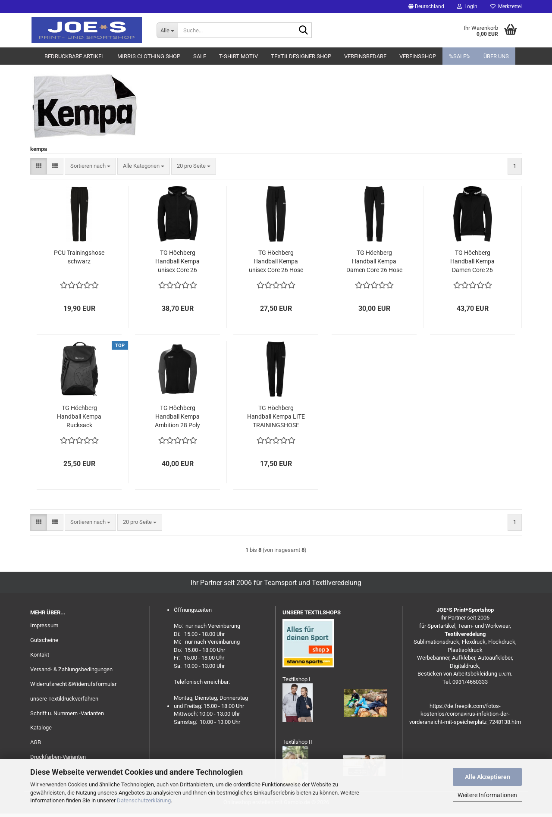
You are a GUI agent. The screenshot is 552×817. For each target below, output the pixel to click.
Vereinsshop (417, 56)
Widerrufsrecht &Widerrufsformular (73, 684)
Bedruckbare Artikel (74, 56)
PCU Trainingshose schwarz (79, 257)
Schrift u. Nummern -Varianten (67, 713)
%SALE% (459, 56)
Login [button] (467, 6)
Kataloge (41, 727)
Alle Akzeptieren (487, 776)
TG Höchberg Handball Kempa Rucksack (79, 416)
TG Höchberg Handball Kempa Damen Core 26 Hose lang (374, 261)
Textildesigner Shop (301, 56)
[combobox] (90, 166)
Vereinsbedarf (365, 56)
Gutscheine (44, 640)
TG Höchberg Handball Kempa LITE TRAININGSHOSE (276, 416)
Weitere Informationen (487, 795)
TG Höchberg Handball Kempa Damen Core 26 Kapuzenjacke (472, 261)
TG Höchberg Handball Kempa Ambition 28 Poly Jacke (177, 416)
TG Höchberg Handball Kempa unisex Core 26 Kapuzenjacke (177, 261)
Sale (199, 56)
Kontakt (39, 654)
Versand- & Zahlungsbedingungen (71, 669)
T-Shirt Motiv (238, 56)
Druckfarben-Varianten (58, 757)
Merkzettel (506, 6)
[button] (426, 6)
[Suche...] (167, 30)
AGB (35, 742)
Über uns (496, 56)
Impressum (44, 625)
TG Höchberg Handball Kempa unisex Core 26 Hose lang (276, 261)
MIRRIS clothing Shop (148, 56)
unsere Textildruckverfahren (64, 698)
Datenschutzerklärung (144, 800)
